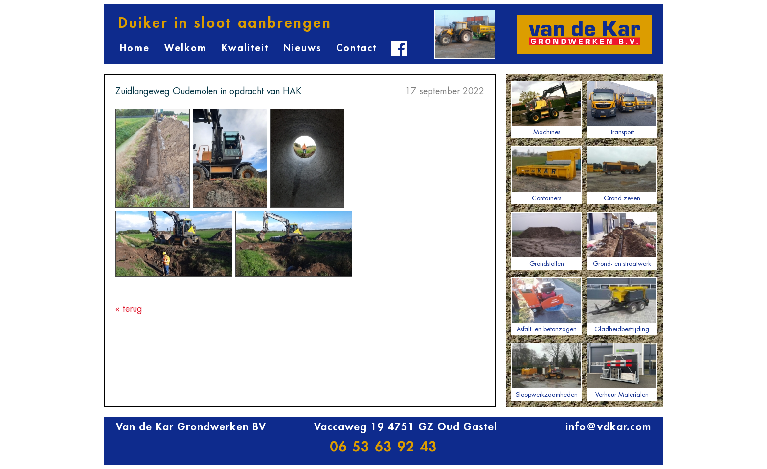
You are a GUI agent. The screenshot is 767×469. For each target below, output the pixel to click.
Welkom (185, 48)
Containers (546, 173)
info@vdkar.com (608, 427)
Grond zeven (622, 173)
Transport (622, 108)
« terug (128, 308)
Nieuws (302, 48)
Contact (356, 48)
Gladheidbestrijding (622, 304)
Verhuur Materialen (622, 370)
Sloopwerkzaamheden (546, 370)
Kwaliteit (245, 48)
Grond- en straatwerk (622, 239)
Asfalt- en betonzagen (546, 304)
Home (135, 48)
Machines (546, 108)
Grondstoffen (546, 239)
